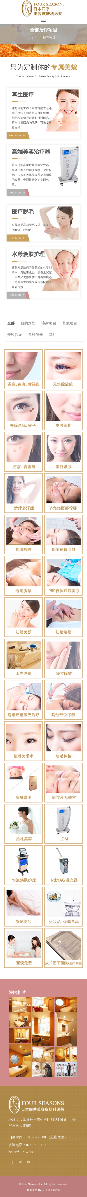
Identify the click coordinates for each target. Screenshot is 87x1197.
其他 (52, 335)
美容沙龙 (14, 335)
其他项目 (69, 323)
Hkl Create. (53, 1190)
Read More (17, 135)
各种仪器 (35, 335)
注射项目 (48, 323)
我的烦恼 (28, 323)
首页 (35, 37)
